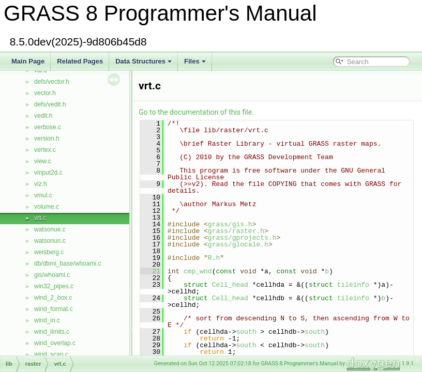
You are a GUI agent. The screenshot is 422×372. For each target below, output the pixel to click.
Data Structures (143, 61)
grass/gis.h (230, 224)
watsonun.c (50, 240)
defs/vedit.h (50, 104)
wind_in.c (47, 320)
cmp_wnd (198, 271)
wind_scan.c (51, 354)
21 (150, 271)
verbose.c (47, 127)
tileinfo (353, 284)
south (246, 331)
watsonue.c (50, 229)
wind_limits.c (51, 331)
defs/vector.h (51, 81)
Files (195, 61)
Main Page (27, 61)
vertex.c (45, 149)
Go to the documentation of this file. (196, 112)
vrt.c (40, 218)
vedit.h (43, 115)
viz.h (40, 184)
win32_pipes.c (53, 286)
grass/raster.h (236, 231)
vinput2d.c (48, 172)
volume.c (46, 206)
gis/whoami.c (52, 274)
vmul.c (43, 195)
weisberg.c (49, 252)
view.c (42, 161)
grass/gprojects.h (242, 237)
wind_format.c (53, 309)
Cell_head (230, 284)
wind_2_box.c (53, 297)
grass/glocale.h (238, 244)
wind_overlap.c (55, 343)
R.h (214, 257)
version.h (46, 138)
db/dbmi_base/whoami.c (67, 263)
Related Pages (80, 61)
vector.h (45, 93)
